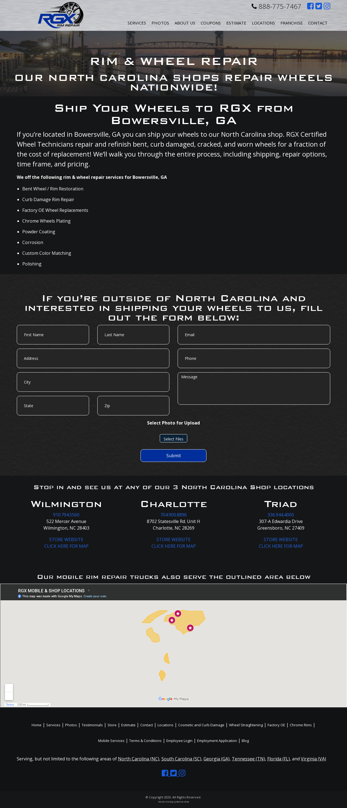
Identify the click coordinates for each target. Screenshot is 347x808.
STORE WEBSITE (66, 539)
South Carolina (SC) (181, 759)
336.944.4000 (281, 515)
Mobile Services (111, 740)
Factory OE (276, 724)
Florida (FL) (278, 759)
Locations (166, 724)
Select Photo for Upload (173, 423)
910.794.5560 (66, 515)
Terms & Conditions (145, 740)
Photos (160, 23)
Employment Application (217, 740)
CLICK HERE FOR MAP (66, 546)
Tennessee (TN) (248, 759)
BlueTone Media (183, 802)
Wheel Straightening (246, 724)
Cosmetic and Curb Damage (201, 724)
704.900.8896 (173, 515)
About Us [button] (185, 23)
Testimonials (92, 724)
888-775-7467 (276, 6)
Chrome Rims (301, 724)
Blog (245, 740)
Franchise (291, 23)
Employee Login (179, 740)
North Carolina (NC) (138, 759)
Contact (317, 23)
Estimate (236, 23)
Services (137, 23)
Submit (173, 456)
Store (112, 724)
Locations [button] (263, 23)
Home (37, 724)
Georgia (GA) (216, 759)
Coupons (211, 23)
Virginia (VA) (313, 759)
